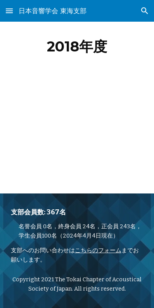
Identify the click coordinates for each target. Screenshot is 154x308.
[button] (9, 10)
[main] (77, 46)
